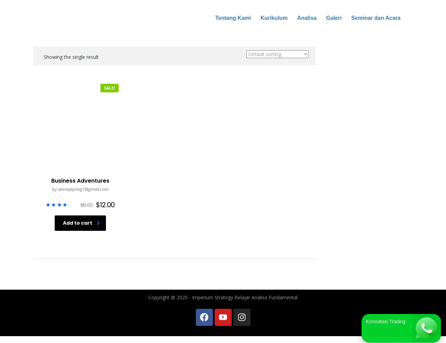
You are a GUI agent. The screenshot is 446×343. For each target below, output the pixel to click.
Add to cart (81, 223)
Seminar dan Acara (376, 18)
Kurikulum (273, 18)
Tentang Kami (233, 18)
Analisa (306, 18)
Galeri (333, 18)
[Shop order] (277, 54)
